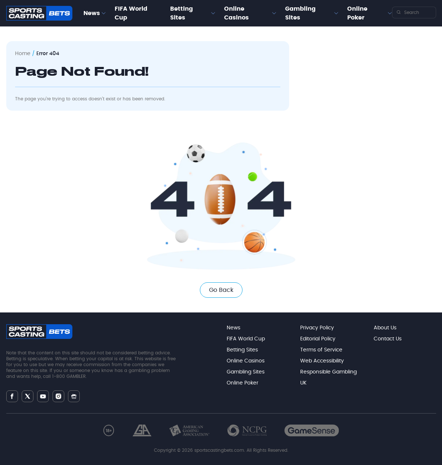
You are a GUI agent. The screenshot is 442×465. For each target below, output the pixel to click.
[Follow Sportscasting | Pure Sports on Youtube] (43, 396)
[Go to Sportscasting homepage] (39, 13)
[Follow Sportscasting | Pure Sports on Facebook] (12, 396)
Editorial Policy (317, 338)
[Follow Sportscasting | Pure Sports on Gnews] (73, 396)
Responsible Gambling (328, 372)
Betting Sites (181, 13)
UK (303, 383)
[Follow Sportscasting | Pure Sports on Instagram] (58, 396)
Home (22, 53)
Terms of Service (321, 350)
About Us (385, 327)
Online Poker (357, 13)
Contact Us (388, 338)
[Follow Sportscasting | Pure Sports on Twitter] (27, 396)
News (91, 13)
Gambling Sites (300, 13)
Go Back (221, 290)
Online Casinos (236, 13)
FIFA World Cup (131, 13)
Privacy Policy (317, 327)
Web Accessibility (322, 361)
